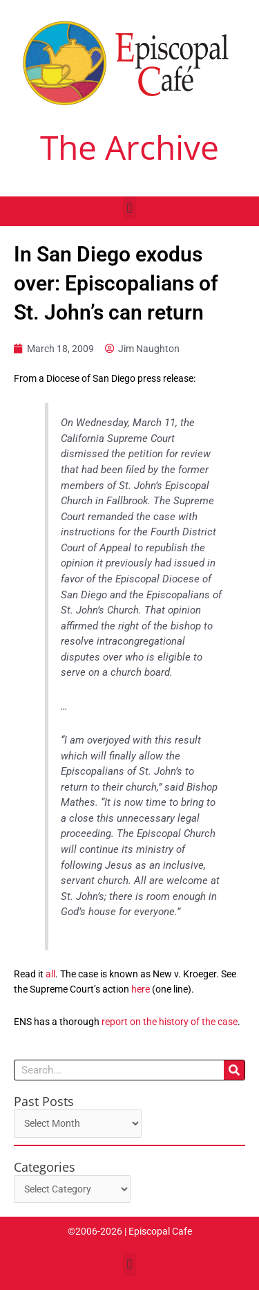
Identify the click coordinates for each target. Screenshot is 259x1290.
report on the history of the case (170, 1021)
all (50, 973)
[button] (129, 207)
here (140, 989)
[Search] (234, 1070)
